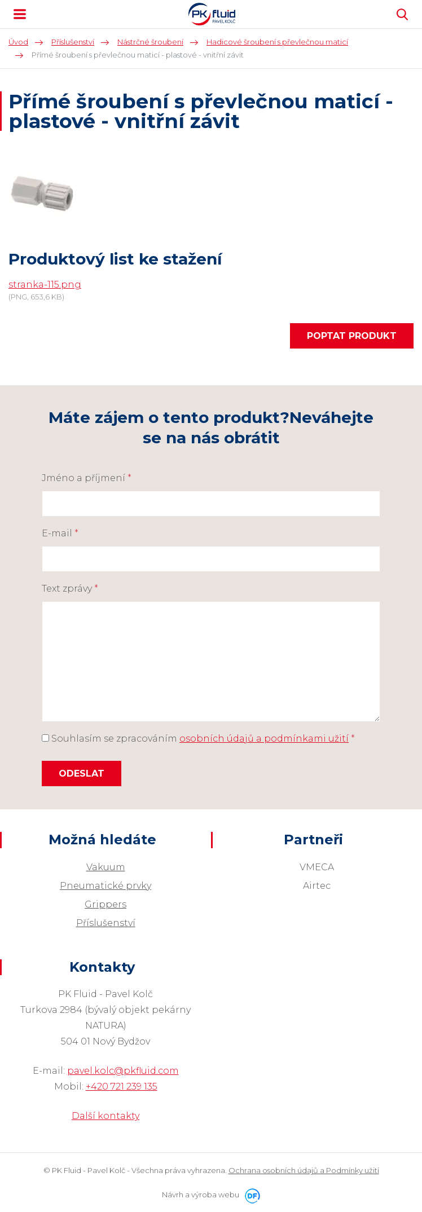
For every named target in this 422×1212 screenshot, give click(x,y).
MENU (19, 14)
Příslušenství (105, 923)
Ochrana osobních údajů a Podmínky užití (303, 1170)
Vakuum (105, 867)
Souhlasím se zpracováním (198, 738)
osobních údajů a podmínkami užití (264, 738)
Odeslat (81, 773)
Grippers (105, 904)
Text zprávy (70, 588)
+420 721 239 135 (121, 1086)
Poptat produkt (352, 335)
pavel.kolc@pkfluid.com (123, 1070)
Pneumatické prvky (105, 885)
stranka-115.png (44, 284)
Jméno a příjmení (86, 478)
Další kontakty (105, 1115)
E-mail (60, 533)
